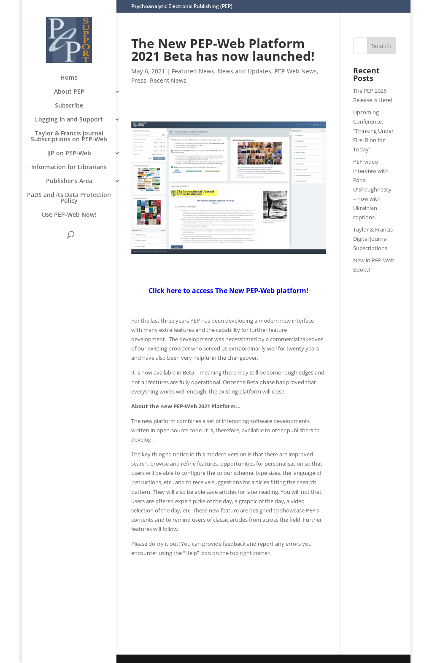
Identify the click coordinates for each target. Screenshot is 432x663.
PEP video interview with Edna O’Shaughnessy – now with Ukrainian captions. (372, 189)
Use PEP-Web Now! (69, 215)
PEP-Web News (296, 71)
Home (69, 78)
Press (138, 80)
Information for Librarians (69, 167)
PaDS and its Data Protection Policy (69, 198)
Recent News (168, 80)
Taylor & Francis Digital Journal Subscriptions (373, 239)
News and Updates (244, 71)
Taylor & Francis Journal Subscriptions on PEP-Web (69, 136)
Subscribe (69, 105)
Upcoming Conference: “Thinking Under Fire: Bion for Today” (373, 130)
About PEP (69, 92)
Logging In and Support (69, 119)
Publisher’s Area (69, 181)
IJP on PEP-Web (69, 153)
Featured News (193, 71)
